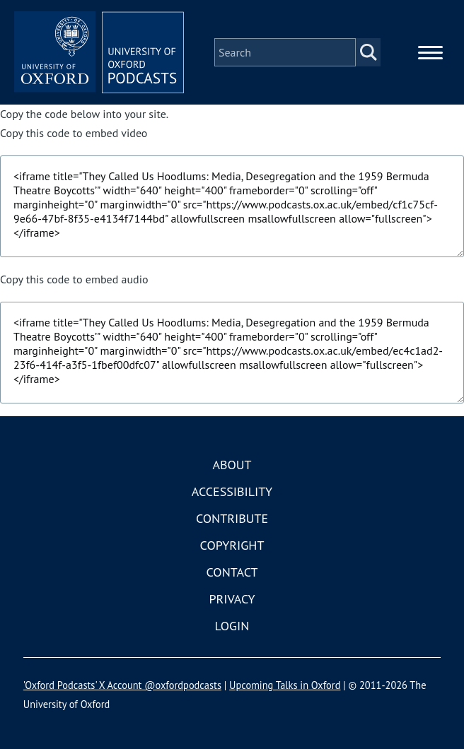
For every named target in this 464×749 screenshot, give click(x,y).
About (231, 464)
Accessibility (232, 491)
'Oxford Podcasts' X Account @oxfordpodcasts (122, 685)
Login (232, 626)
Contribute (232, 518)
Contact (232, 572)
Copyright (232, 545)
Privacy (232, 599)
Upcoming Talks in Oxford (284, 685)
